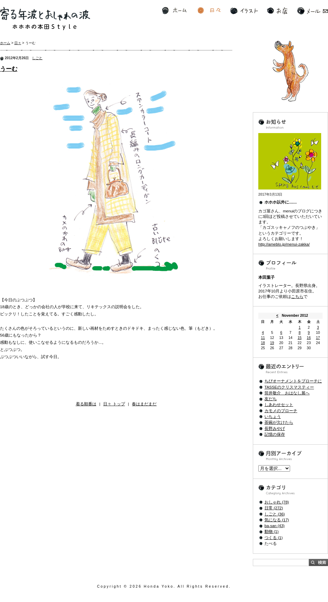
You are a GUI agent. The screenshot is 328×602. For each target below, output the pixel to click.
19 (272, 343)
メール (312, 11)
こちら (297, 297)
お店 (277, 11)
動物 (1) (271, 531)
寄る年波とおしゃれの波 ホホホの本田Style (45, 18)
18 (263, 343)
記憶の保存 (274, 434)
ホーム (174, 11)
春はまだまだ (144, 404)
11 (263, 338)
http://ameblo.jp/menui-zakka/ (284, 244)
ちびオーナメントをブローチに (293, 381)
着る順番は (86, 404)
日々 (209, 11)
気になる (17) (276, 520)
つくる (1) (273, 538)
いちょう (272, 417)
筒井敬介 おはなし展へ (287, 393)
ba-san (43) (274, 526)
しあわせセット (278, 405)
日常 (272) (273, 508)
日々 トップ (114, 404)
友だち (270, 399)
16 (309, 338)
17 (318, 338)
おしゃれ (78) (276, 502)
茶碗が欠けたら (278, 422)
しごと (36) (274, 514)
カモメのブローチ (280, 411)
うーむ (8, 69)
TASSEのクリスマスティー (289, 387)
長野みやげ (274, 429)
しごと (37, 58)
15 (300, 338)
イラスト (244, 11)
